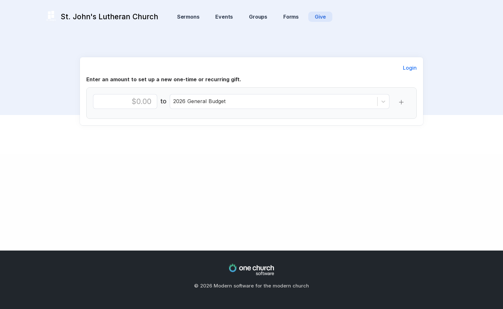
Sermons (188, 16)
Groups (258, 16)
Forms (291, 16)
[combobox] (174, 99)
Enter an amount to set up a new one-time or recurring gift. (163, 79)
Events (224, 16)
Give (320, 16)
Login (410, 68)
